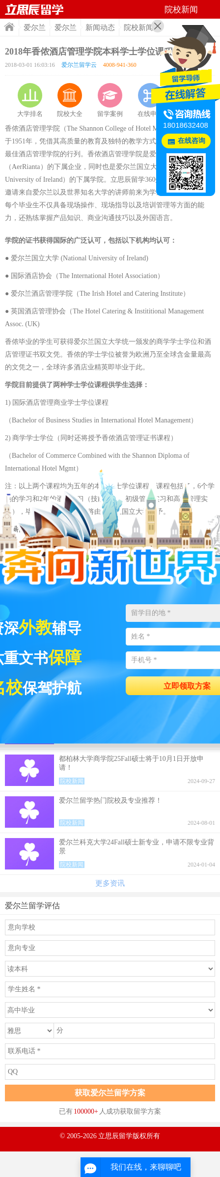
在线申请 (150, 100)
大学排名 (30, 100)
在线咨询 (191, 140)
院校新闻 (138, 27)
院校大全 (69, 100)
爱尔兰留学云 (79, 64)
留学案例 (110, 100)
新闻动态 (100, 27)
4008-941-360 (120, 64)
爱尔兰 (35, 27)
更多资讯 (110, 883)
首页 (9, 27)
